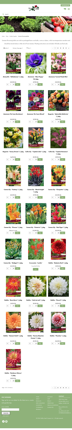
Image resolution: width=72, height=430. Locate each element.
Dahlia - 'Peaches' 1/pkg (58, 336)
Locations (39, 405)
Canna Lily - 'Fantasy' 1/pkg (13, 189)
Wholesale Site (65, 5)
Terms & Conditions (52, 405)
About (37, 399)
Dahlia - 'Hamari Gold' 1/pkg (13, 336)
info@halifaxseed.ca (65, 413)
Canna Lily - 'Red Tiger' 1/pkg (58, 227)
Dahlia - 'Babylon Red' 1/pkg (58, 263)
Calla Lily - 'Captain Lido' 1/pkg (35, 152)
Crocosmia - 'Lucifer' (35, 263)
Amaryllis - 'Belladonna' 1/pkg (13, 77)
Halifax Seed (36, 8)
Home (37, 396)
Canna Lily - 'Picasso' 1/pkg (13, 227)
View (36, 269)
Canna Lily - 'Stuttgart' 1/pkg (13, 263)
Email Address (6, 407)
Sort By (6, 48)
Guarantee (50, 407)
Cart (48, 399)
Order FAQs (50, 403)
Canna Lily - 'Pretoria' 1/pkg (35, 227)
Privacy (49, 401)
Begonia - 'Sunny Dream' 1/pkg (13, 152)
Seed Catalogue (40, 403)
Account (50, 396)
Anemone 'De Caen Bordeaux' (13, 114)
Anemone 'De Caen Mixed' (35, 114)
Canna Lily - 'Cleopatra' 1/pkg (58, 189)
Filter (29, 48)
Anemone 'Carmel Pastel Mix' (58, 77)
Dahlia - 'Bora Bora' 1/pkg (13, 300)
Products (38, 401)
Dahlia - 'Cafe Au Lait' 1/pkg (35, 300)
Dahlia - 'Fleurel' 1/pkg (58, 300)
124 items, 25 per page (18, 48)
